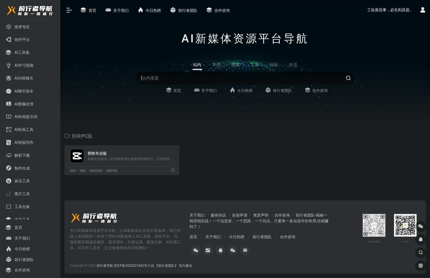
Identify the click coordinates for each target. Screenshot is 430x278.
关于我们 (197, 215)
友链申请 (239, 215)
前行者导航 (105, 266)
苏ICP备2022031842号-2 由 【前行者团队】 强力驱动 (153, 266)
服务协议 (218, 215)
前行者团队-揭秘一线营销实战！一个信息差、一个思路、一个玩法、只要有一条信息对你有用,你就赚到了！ (259, 221)
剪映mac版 (96, 170)
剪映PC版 (111, 170)
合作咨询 (282, 215)
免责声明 (260, 215)
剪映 (82, 170)
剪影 (72, 170)
